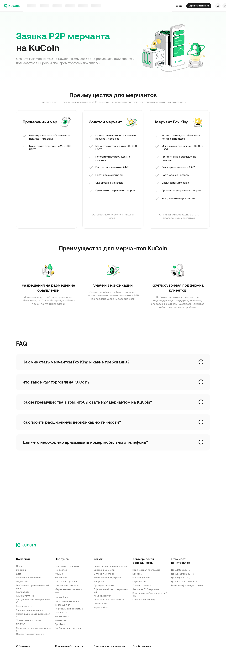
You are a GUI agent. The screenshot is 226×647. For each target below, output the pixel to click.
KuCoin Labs (22, 592)
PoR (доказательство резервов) (33, 600)
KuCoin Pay (61, 577)
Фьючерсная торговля (67, 585)
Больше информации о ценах (187, 585)
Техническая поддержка (107, 577)
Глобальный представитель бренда (33, 586)
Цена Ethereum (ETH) (182, 573)
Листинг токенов (141, 585)
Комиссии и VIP (102, 595)
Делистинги (100, 603)
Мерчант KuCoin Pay (143, 599)
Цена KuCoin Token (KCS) (184, 581)
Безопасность (24, 606)
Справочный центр (104, 570)
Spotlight (60, 624)
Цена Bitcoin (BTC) (181, 570)
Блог (18, 573)
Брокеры (137, 573)
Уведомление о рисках (28, 620)
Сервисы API (139, 581)
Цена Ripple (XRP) (180, 577)
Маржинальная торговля (68, 589)
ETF (57, 593)
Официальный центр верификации (111, 590)
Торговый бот (62, 604)
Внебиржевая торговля (68, 628)
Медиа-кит (22, 581)
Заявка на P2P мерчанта (145, 589)
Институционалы (141, 577)
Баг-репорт (100, 581)
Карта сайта (101, 607)
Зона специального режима (109, 599)
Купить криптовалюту (67, 566)
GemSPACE (61, 612)
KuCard (59, 573)
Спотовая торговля (66, 581)
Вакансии (21, 570)
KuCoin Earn (61, 597)
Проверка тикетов (104, 585)
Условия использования (29, 610)
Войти (179, 6)
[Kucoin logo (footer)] (27, 545)
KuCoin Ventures (25, 595)
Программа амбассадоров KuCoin (149, 594)
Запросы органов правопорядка (33, 629)
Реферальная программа (69, 608)
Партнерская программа (146, 570)
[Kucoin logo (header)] (12, 6)
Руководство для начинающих (110, 566)
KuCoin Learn (62, 616)
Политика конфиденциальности (33, 615)
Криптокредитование (67, 601)
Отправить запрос (104, 573)
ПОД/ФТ (20, 624)
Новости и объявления (28, 577)
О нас (19, 566)
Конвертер (61, 570)
